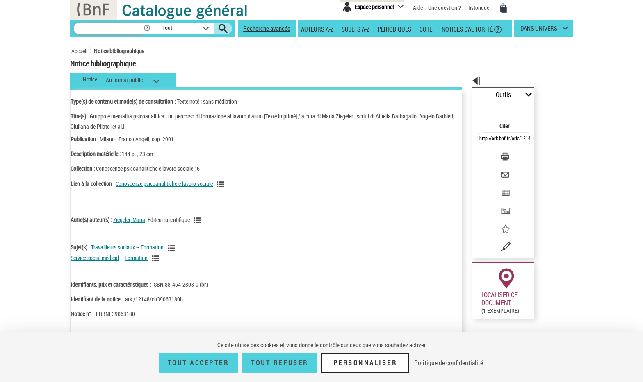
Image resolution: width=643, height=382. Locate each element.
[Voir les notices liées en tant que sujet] (173, 248)
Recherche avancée (266, 28)
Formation (152, 247)
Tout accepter (198, 362)
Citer (469, 108)
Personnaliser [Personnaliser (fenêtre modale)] (365, 362)
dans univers (538, 30)
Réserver (479, 306)
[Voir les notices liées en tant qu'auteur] (199, 220)
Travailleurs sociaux (113, 247)
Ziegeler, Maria (129, 220)
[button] (146, 28)
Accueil (79, 51)
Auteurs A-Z (317, 29)
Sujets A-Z (355, 29)
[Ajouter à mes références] (487, 203)
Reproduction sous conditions (535, 306)
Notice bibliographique (119, 51)
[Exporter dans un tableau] (488, 171)
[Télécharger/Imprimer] (483, 139)
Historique (478, 7)
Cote (426, 29)
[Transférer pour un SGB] (485, 187)
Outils (463, 94)
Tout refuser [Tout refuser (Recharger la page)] (279, 362)
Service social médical (95, 258)
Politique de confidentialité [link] (448, 362)
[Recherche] (108, 28)
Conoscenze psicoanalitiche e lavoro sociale (164, 184)
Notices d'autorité (466, 29)
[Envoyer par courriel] (482, 155)
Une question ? (444, 7)
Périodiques (394, 29)
